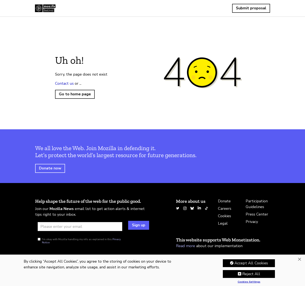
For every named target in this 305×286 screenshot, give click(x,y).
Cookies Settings (249, 282)
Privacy (252, 221)
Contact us (64, 83)
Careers (224, 208)
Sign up (138, 225)
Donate (224, 201)
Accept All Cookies (251, 263)
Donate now (50, 168)
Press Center (257, 214)
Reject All (251, 274)
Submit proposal (251, 8)
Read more (185, 245)
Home (45, 8)
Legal (223, 223)
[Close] (299, 259)
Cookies (224, 215)
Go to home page (75, 94)
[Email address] (80, 226)
